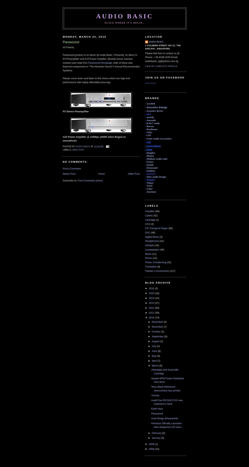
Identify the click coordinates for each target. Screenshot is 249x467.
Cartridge (150, 219)
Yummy (155, 395)
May (154, 356)
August (156, 341)
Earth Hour (157, 408)
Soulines (151, 170)
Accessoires (159, 138)
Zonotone (151, 191)
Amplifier (78, 150)
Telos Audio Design (156, 176)
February (157, 433)
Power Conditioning (155, 262)
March (155, 365)
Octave (150, 161)
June (155, 351)
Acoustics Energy (156, 107)
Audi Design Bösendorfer (164, 418)
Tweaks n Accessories (157, 271)
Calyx (149, 132)
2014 (152, 298)
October (156, 331)
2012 (152, 307)
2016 (152, 288)
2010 (152, 317)
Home (101, 173)
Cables (149, 215)
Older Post (133, 173)
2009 (152, 444)
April (154, 360)
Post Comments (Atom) (90, 180)
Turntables (151, 266)
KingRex (151, 152)
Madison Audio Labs (157, 158)
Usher (150, 188)
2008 (152, 449)
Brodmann (152, 129)
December (158, 321)
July (154, 346)
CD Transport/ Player (156, 228)
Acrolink (150, 103)
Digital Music (152, 236)
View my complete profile (161, 66)
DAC (147, 232)
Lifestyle (149, 245)
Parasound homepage (100, 62)
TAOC (150, 185)
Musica (150, 155)
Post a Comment (72, 168)
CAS (147, 224)
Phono (148, 258)
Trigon (150, 182)
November (158, 326)
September (158, 336)
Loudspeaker (152, 249)
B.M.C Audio (153, 123)
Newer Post (69, 173)
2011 (152, 312)
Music (148, 253)
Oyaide (150, 164)
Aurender (151, 120)
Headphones (152, 241)
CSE (149, 135)
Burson (150, 126)
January (156, 437)
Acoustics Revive (154, 110)
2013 (152, 303)
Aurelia (150, 117)
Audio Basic (124, 16)
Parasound (152, 167)
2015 (152, 293)
